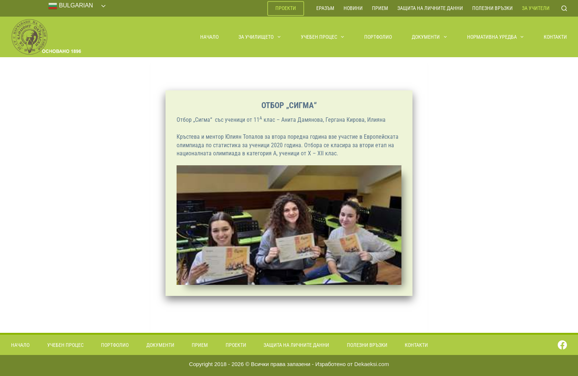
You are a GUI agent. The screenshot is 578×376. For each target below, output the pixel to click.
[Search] (564, 8)
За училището (259, 36)
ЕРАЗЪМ (325, 8)
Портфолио (378, 37)
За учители (536, 8)
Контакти (555, 37)
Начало (209, 37)
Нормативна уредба (496, 36)
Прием (380, 8)
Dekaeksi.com (371, 364)
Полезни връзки (492, 8)
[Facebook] (562, 344)
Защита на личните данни (430, 8)
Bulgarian (70, 5)
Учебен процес (323, 36)
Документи (430, 36)
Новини (353, 8)
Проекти (285, 8)
